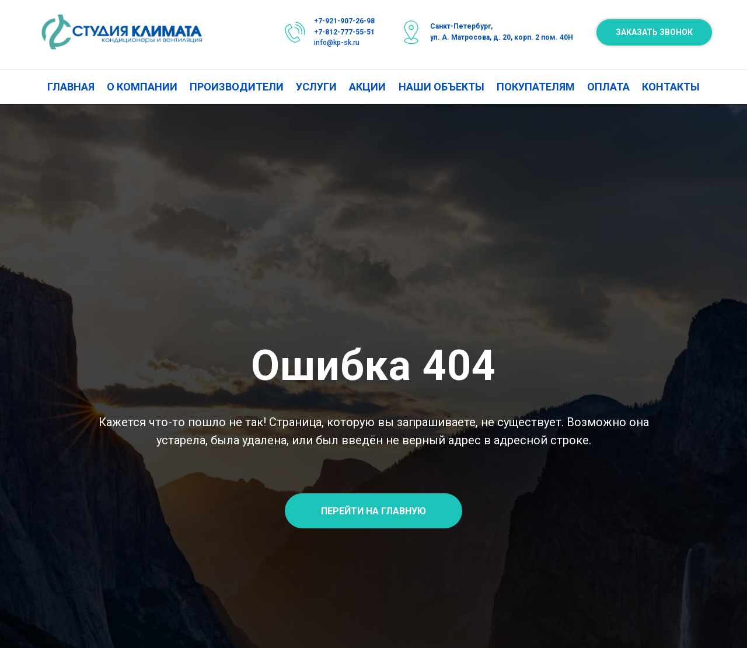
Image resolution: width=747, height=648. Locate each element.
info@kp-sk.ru (336, 43)
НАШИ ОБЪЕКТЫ (441, 87)
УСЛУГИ (316, 87)
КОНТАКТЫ (671, 87)
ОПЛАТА (608, 87)
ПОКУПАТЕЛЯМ (536, 87)
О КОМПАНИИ (142, 87)
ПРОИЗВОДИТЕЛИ (237, 87)
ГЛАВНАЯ (71, 87)
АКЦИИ (367, 87)
